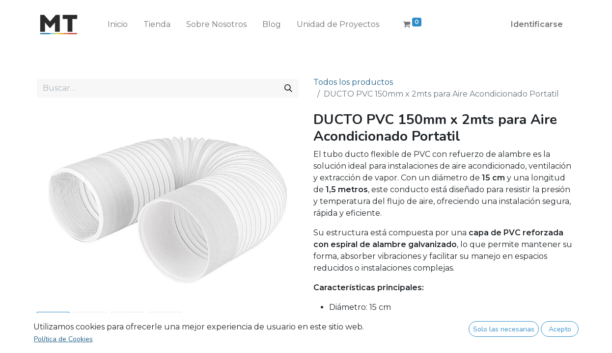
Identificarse (537, 24)
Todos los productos (353, 82)
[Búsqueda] (288, 88)
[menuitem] (118, 24)
